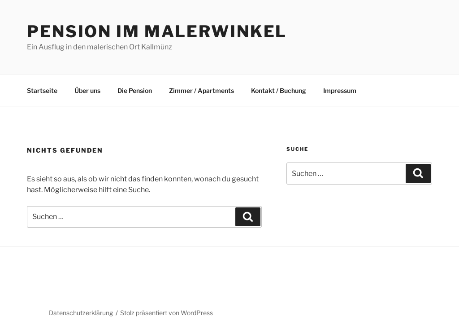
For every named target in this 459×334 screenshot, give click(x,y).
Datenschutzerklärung (81, 312)
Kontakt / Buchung (278, 90)
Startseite (42, 90)
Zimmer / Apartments (201, 90)
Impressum (339, 90)
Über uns (87, 90)
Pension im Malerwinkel (157, 31)
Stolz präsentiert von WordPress (166, 312)
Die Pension (134, 90)
